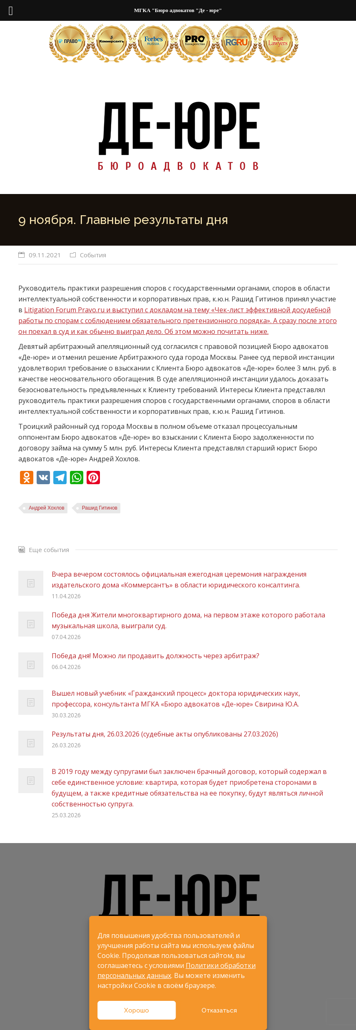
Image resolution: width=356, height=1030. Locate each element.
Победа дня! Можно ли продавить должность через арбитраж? (155, 655)
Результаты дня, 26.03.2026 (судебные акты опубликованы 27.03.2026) (165, 734)
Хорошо (136, 1010)
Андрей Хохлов (47, 508)
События (93, 255)
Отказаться (219, 1010)
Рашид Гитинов (99, 508)
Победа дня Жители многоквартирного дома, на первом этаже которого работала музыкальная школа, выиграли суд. (188, 620)
